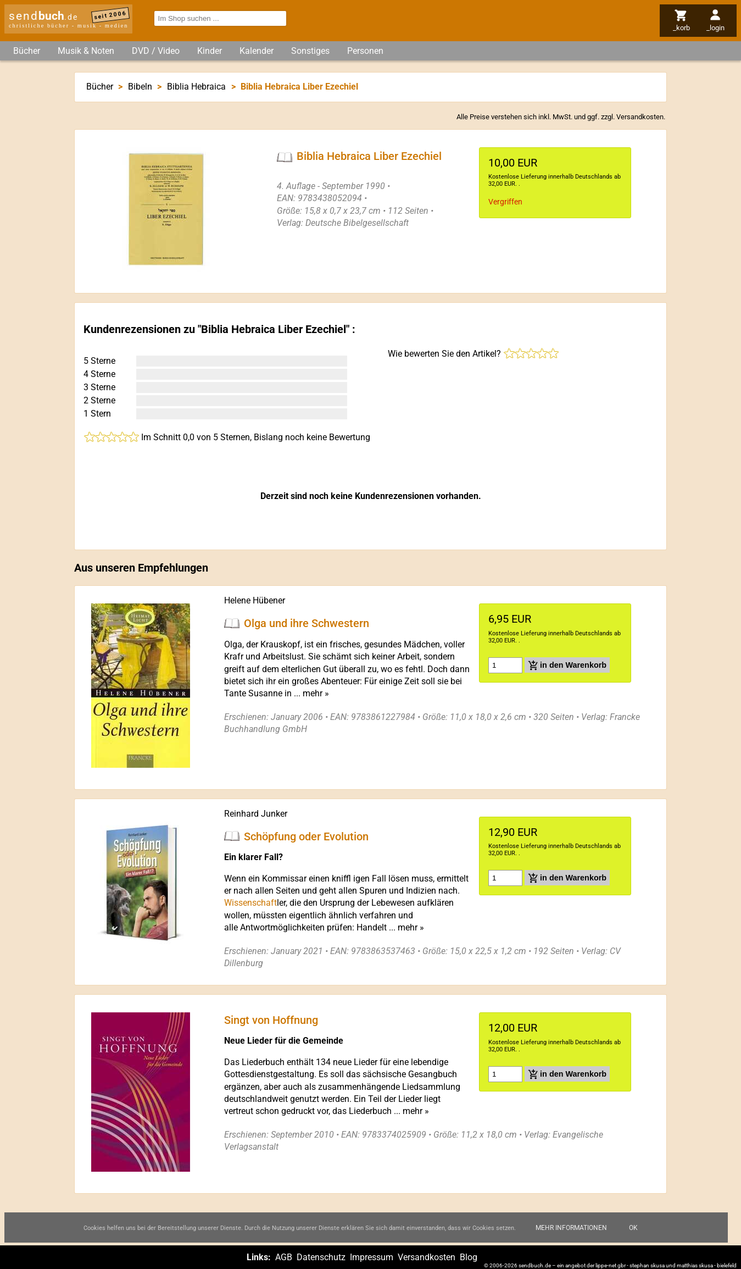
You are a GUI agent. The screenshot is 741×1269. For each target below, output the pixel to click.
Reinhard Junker (255, 813)
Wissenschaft (250, 902)
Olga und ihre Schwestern (306, 623)
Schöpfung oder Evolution (306, 836)
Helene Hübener (254, 600)
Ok (633, 1230)
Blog (468, 1257)
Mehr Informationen (571, 1230)
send (43, 16)
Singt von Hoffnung (271, 1020)
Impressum (371, 1257)
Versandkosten (640, 117)
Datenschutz (321, 1257)
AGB (283, 1257)
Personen (365, 51)
